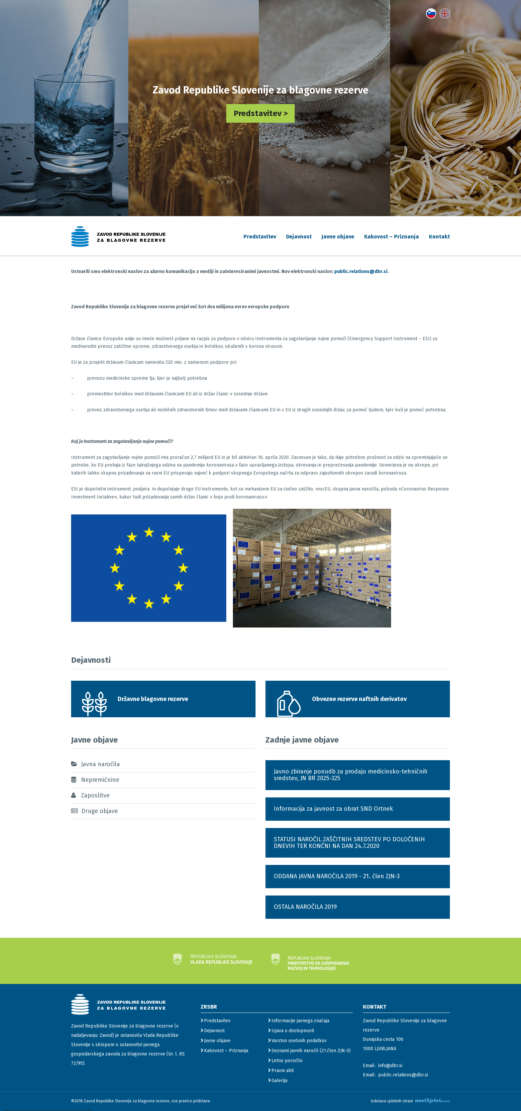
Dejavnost (299, 237)
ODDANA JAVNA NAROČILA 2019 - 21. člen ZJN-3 (337, 876)
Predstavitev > (260, 113)
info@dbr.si (390, 1065)
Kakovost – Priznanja (391, 237)
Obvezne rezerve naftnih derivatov (359, 699)
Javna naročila (100, 764)
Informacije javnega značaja (300, 1021)
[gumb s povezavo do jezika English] (445, 13)
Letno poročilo (287, 1060)
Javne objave (338, 237)
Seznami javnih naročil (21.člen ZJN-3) (311, 1050)
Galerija (279, 1080)
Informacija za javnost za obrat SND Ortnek (333, 808)
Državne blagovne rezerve (153, 699)
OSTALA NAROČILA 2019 (305, 906)
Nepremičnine (100, 779)
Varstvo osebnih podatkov (299, 1040)
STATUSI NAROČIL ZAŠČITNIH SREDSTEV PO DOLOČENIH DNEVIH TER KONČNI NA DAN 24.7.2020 (349, 843)
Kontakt (439, 237)
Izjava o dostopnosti (292, 1031)
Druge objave (99, 811)
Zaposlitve (95, 795)
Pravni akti (282, 1070)
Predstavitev (260, 237)
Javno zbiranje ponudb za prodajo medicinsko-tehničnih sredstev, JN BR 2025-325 (351, 775)
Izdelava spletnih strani (410, 1100)
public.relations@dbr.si (360, 271)
